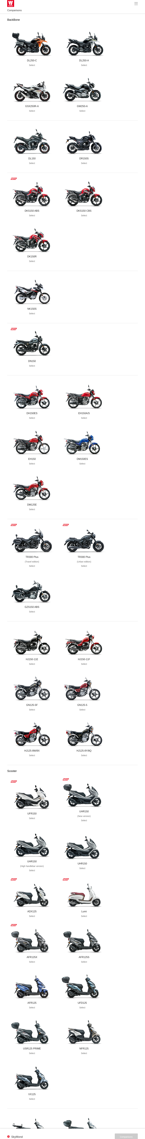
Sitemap (75, 1121)
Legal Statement (61, 1121)
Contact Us (86, 1121)
